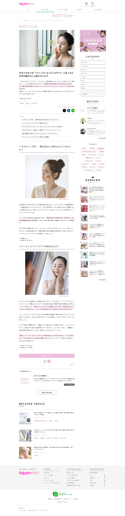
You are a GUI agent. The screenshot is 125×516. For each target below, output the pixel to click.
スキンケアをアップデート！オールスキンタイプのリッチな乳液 (42, 126)
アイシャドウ (92, 154)
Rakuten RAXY (26, 4)
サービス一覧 (22, 510)
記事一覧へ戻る (47, 392)
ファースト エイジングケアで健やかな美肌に (36, 137)
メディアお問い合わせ (72, 475)
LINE (91, 480)
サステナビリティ (43, 510)
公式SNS (79, 9)
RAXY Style (45, 9)
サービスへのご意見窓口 (73, 480)
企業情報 (49, 499)
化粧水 (50, 420)
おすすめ (22, 103)
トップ (28, 9)
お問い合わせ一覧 (32, 510)
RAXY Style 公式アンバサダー (40, 420)
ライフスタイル (88, 170)
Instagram (92, 477)
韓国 (84, 154)
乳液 (27, 103)
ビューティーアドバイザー (50, 483)
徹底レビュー (89, 158)
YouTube (92, 485)
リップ (98, 158)
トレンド (101, 154)
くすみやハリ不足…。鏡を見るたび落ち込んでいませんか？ (40, 119)
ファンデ (92, 167)
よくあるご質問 (97, 9)
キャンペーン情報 (62, 9)
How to (36, 438)
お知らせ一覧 (70, 472)
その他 (82, 88)
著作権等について (67, 499)
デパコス (55, 438)
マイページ (46, 477)
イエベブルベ (85, 164)
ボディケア (84, 73)
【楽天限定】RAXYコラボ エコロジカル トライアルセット (40, 133)
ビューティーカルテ (49, 480)
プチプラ (49, 438)
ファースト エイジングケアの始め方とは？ (35, 123)
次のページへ (47, 356)
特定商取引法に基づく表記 (73, 485)
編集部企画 (100, 148)
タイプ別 (98, 170)
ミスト (56, 420)
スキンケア (26, 101)
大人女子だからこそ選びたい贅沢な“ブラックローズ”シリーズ (41, 130)
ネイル (82, 81)
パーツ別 (101, 164)
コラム (82, 84)
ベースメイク (84, 66)
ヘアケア (83, 77)
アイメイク (84, 70)
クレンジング (62, 438)
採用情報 (75, 499)
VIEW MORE (102, 138)
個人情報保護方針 (57, 499)
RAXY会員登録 (93, 472)
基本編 (101, 151)
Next (72, 364)
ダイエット (101, 167)
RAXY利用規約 (70, 483)
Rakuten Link (93, 483)
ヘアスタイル (89, 161)
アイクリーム (34, 103)
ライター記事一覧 (69, 384)
